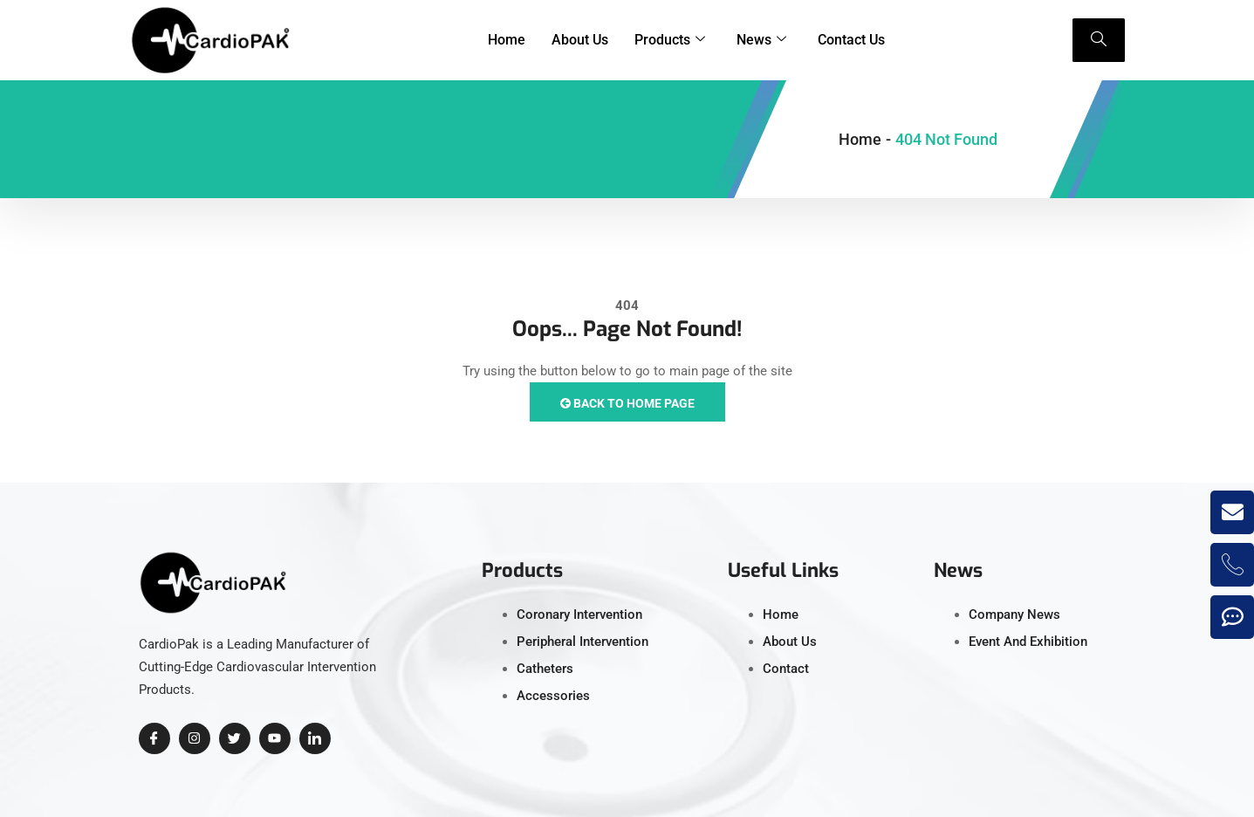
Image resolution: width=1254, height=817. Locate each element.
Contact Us (851, 39)
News (761, 40)
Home (506, 39)
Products (669, 40)
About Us (580, 39)
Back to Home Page (627, 403)
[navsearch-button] (1098, 40)
